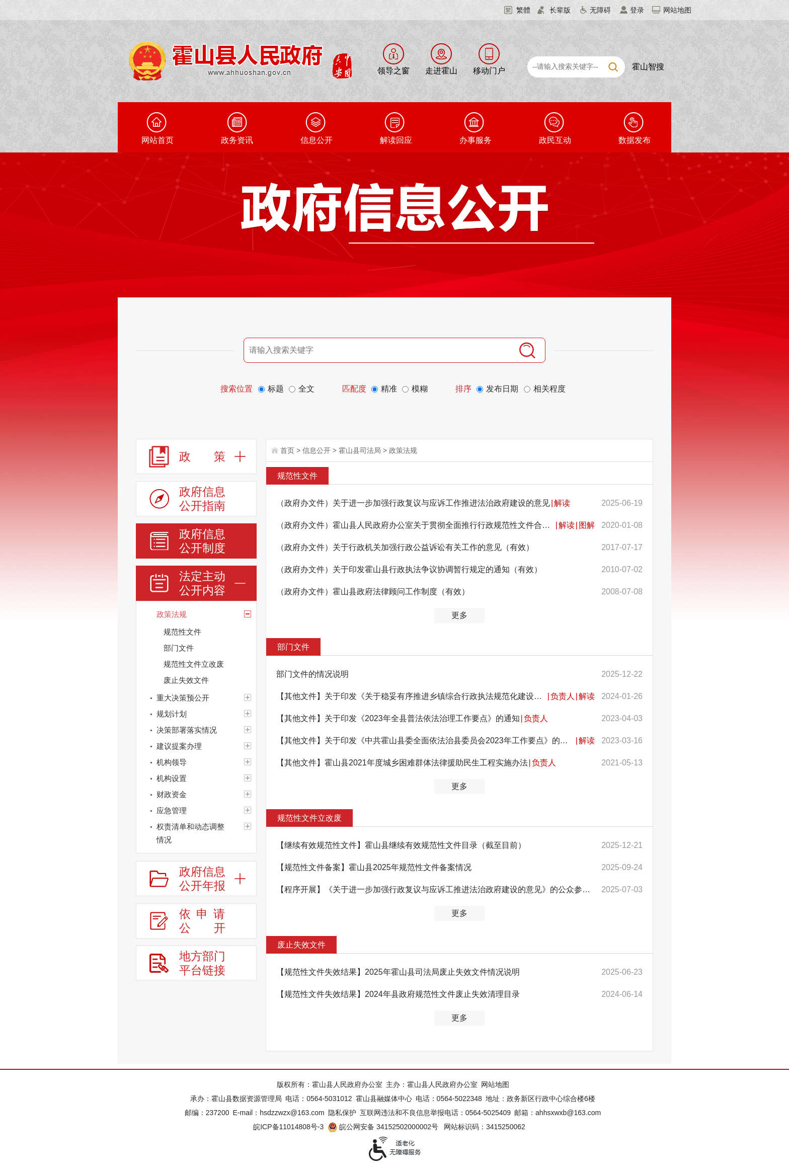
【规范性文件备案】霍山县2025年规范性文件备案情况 (373, 867)
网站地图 (677, 10)
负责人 (562, 696)
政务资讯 (237, 140)
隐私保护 (342, 1113)
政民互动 (555, 140)
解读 (562, 503)
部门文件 (293, 647)
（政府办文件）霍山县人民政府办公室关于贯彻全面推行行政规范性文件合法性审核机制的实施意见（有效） (415, 525)
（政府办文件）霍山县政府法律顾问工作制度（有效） (372, 591)
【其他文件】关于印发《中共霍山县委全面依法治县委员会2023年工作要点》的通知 (425, 740)
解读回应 (396, 140)
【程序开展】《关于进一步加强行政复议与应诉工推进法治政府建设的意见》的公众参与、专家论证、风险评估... (435, 889)
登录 (637, 10)
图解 (587, 525)
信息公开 (316, 140)
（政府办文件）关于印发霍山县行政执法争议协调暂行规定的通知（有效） (409, 569)
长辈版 (560, 10)
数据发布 (634, 140)
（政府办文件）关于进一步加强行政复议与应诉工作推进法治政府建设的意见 (413, 503)
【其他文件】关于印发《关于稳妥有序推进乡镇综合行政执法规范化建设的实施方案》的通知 (411, 696)
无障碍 (600, 10)
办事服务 (475, 140)
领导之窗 (393, 70)
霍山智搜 (648, 66)
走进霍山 (441, 70)
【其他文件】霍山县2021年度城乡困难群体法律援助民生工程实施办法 (402, 762)
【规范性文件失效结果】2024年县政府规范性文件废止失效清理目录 (398, 994)
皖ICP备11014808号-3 (288, 1127)
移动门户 (489, 70)
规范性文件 (297, 476)
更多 (459, 615)
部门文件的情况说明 (312, 674)
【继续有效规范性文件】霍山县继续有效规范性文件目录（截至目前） (401, 845)
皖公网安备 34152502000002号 (383, 1127)
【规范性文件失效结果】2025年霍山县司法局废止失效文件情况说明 (398, 972)
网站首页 (157, 140)
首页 (287, 450)
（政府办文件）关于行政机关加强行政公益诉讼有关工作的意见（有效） (405, 547)
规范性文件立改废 (309, 818)
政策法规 (403, 450)
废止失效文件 (301, 945)
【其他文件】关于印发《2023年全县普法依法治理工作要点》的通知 (398, 718)
